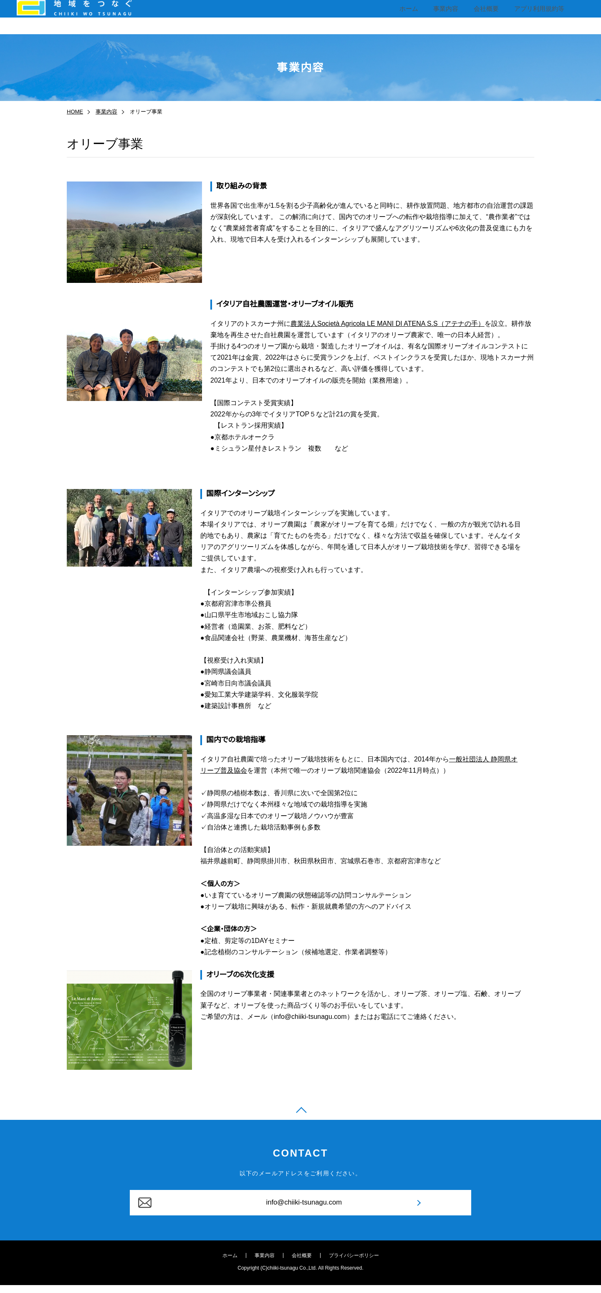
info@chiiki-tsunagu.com (300, 1210)
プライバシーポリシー (354, 1265)
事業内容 (447, 16)
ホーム (411, 16)
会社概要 (486, 16)
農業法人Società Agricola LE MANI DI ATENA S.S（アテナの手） (387, 323)
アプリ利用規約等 (539, 16)
